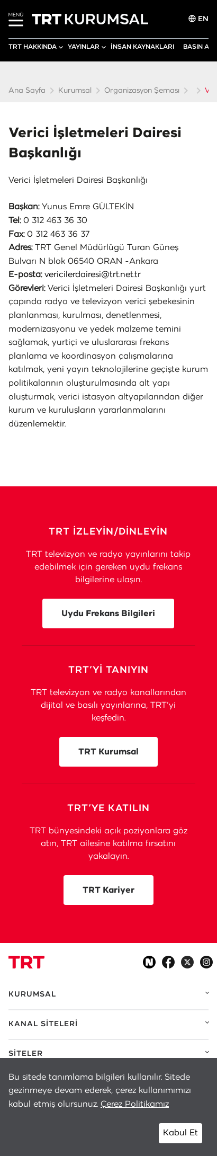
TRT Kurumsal (108, 752)
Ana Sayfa (27, 90)
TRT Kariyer (108, 890)
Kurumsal (75, 90)
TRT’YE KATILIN (108, 808)
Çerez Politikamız (135, 1104)
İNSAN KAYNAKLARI (142, 46)
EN (198, 19)
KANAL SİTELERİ (43, 1024)
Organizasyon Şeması (141, 90)
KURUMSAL (32, 994)
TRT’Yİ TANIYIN (108, 670)
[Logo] (26, 962)
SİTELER (25, 1053)
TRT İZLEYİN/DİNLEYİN (108, 532)
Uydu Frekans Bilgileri (108, 613)
